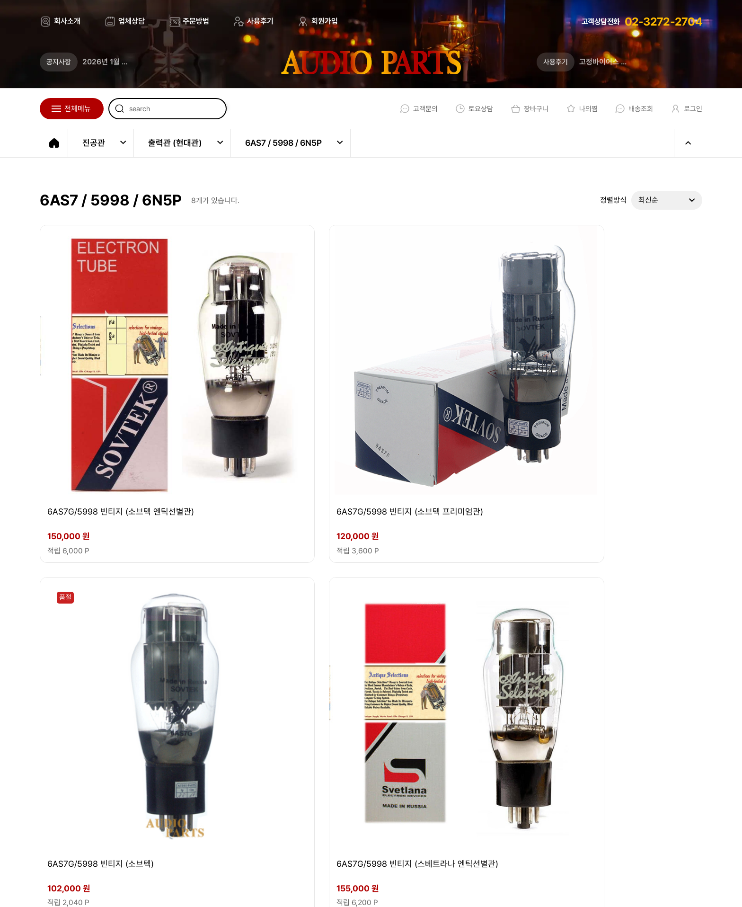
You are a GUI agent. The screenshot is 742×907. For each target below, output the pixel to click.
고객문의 (407, 108)
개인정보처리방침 (441, 889)
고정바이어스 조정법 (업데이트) (627, 61)
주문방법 (196, 21)
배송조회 (630, 108)
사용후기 (260, 21)
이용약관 (378, 889)
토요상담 (464, 108)
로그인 (684, 108)
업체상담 (131, 21)
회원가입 (324, 21)
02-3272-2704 (663, 21)
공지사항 (58, 62)
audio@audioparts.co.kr (207, 812)
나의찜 (576, 108)
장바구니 (522, 108)
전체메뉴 (77, 108)
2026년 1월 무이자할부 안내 (126, 61)
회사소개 (67, 21)
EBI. (172, 889)
